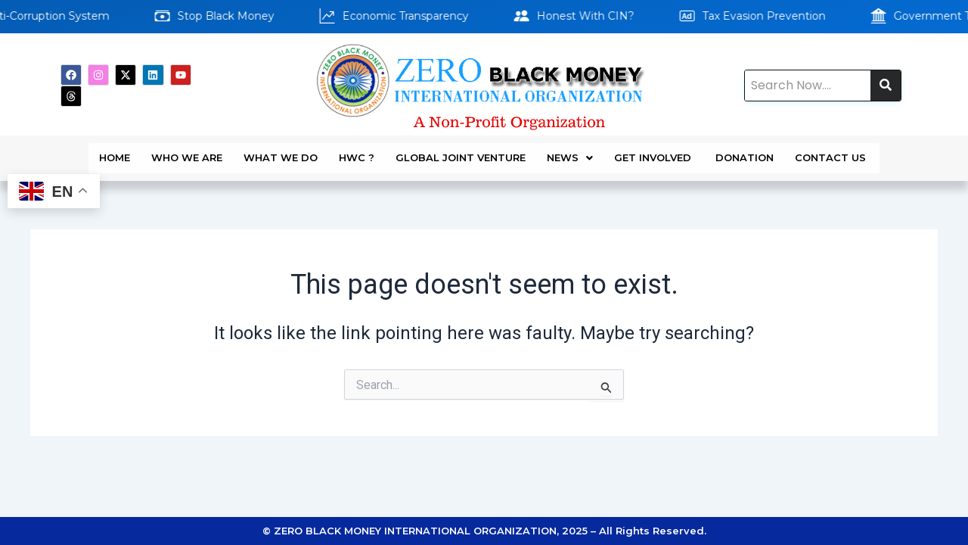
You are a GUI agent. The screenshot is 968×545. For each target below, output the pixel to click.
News (570, 152)
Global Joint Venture (461, 152)
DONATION (744, 152)
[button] (569, 152)
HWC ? (356, 152)
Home (114, 152)
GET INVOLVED (654, 152)
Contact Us (832, 152)
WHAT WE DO (281, 152)
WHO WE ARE (186, 152)
